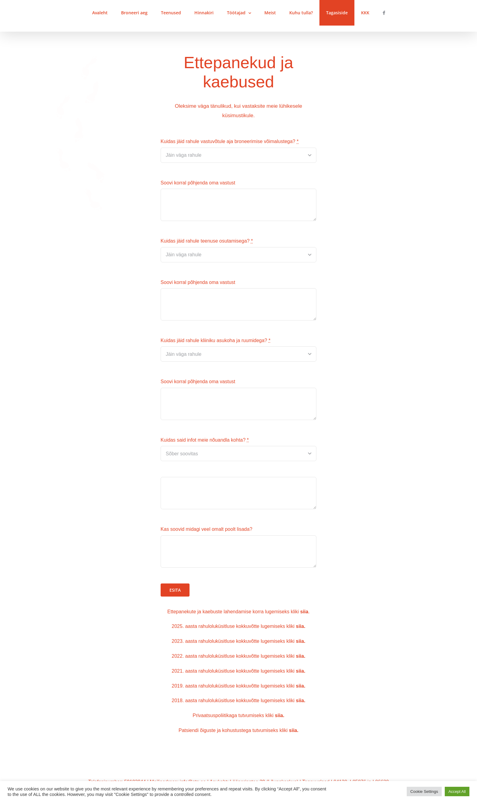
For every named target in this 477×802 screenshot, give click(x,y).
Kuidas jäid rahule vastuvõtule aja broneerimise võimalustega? (230, 141)
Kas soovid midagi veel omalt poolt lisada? (206, 529)
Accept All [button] (457, 791)
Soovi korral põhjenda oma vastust (198, 183)
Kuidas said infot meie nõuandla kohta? (205, 440)
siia (300, 686)
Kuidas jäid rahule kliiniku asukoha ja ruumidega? (215, 340)
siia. (300, 626)
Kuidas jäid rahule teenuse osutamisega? (207, 241)
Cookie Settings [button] (424, 791)
